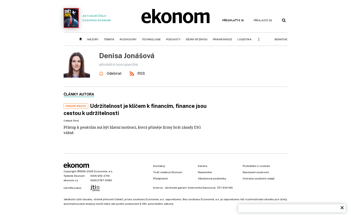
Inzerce (158, 187)
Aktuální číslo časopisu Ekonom (87, 18)
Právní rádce (222, 39)
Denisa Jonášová (126, 55)
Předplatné (160, 178)
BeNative (281, 39)
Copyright (70, 171)
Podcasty (173, 39)
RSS (141, 73)
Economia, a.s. (103, 171)
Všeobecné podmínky (212, 178)
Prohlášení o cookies (256, 166)
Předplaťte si (233, 20)
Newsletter (205, 172)
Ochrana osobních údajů (258, 178)
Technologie (151, 39)
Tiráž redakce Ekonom (167, 172)
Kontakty (159, 166)
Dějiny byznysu (197, 39)
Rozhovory (128, 39)
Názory (92, 39)
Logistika (245, 39)
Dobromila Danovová (201, 187)
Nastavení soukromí (256, 172)
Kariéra (202, 166)
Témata (109, 39)
